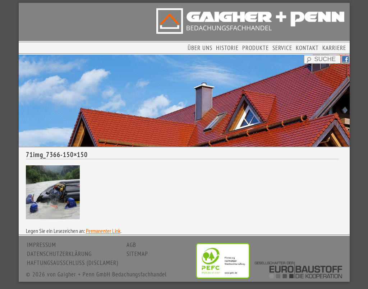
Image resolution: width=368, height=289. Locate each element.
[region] (184, 101)
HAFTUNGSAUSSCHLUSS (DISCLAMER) (72, 263)
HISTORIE (227, 48)
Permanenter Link (103, 230)
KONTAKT (307, 48)
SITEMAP (137, 254)
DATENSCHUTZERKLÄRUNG (59, 254)
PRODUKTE (255, 48)
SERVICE (282, 48)
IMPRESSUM (41, 245)
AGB (131, 245)
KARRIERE (334, 48)
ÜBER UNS (200, 48)
